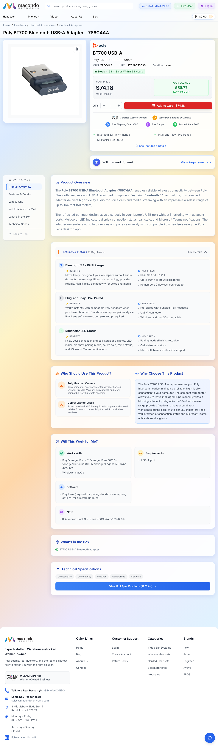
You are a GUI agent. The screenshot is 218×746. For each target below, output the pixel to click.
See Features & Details (152, 145)
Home (6, 25)
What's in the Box (19, 216)
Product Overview (20, 186)
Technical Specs (19, 224)
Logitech (188, 661)
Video (55, 16)
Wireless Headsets (159, 654)
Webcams (154, 674)
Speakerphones (157, 667)
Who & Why (16, 201)
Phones (34, 16)
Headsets (10, 16)
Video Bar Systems (159, 647)
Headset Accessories (42, 25)
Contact (81, 667)
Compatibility (65, 576)
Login (115, 647)
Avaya (187, 667)
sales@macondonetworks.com (30, 700)
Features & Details (20, 194)
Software (136, 576)
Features (101, 576)
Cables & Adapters (70, 25)
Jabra (187, 654)
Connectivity (84, 576)
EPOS (186, 674)
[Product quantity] (111, 105)
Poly (186, 647)
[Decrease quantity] (104, 106)
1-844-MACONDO (53, 690)
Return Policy (120, 661)
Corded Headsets (158, 661)
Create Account (121, 654)
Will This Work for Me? (22, 209)
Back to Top (18, 233)
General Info (118, 576)
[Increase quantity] (119, 106)
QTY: (96, 105)
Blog (95, 16)
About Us (76, 16)
